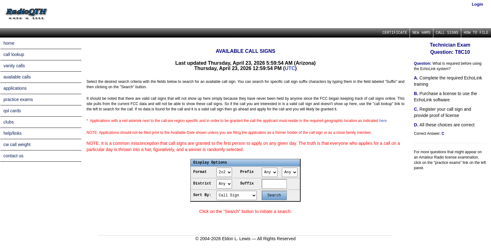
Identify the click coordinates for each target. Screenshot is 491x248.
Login (477, 4)
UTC (290, 68)
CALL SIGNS (447, 33)
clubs (8, 121)
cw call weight (16, 144)
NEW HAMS (421, 33)
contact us (13, 155)
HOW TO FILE (476, 33)
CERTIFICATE (394, 33)
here (383, 121)
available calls (17, 76)
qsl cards (12, 110)
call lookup (13, 54)
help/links (12, 133)
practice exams (18, 99)
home (8, 43)
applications (15, 88)
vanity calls (14, 65)
